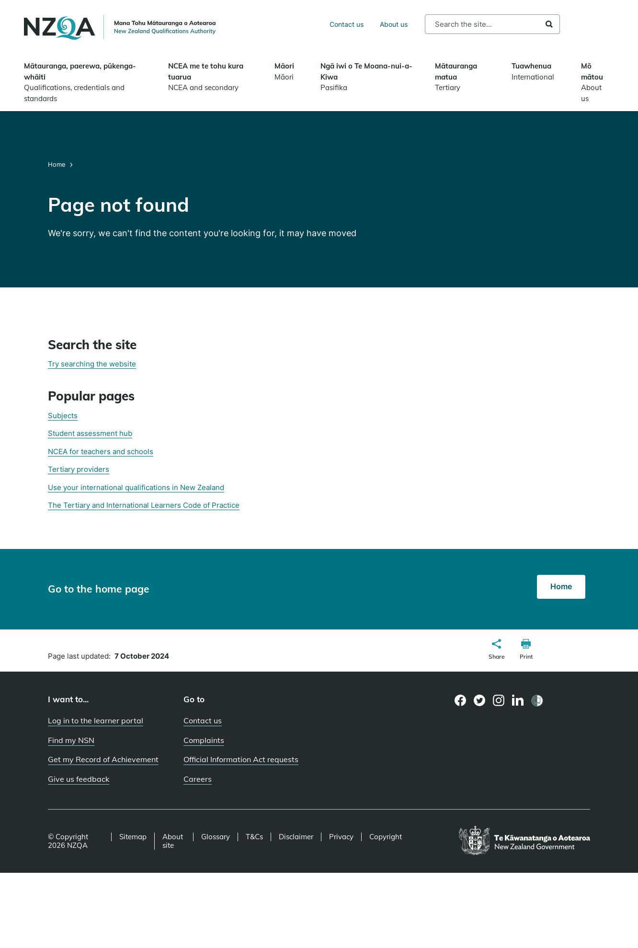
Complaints (203, 740)
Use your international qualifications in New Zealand (136, 487)
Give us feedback (78, 779)
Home (58, 164)
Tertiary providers (78, 469)
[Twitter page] (480, 700)
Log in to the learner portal (95, 720)
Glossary (215, 837)
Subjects (63, 415)
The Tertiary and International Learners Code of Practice (143, 505)
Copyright (385, 837)
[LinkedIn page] (518, 701)
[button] (497, 650)
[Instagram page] (499, 700)
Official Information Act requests (240, 759)
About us (394, 24)
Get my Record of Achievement (103, 759)
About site (172, 841)
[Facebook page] (461, 700)
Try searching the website (92, 363)
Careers (197, 779)
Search (549, 24)
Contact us (347, 24)
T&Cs (254, 837)
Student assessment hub (90, 433)
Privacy (341, 837)
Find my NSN (71, 740)
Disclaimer (296, 837)
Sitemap (133, 837)
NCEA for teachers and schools (100, 451)
